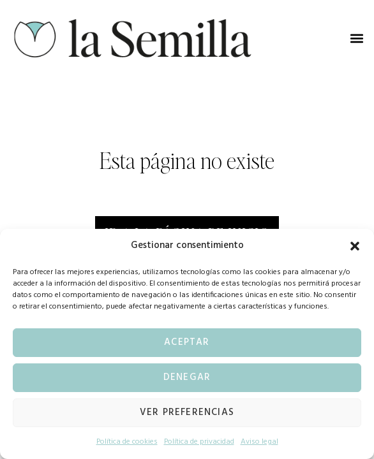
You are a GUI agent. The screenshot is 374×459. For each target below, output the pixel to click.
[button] (354, 246)
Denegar (187, 377)
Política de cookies (127, 441)
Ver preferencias (187, 412)
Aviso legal (259, 441)
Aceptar (186, 342)
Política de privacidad (199, 441)
